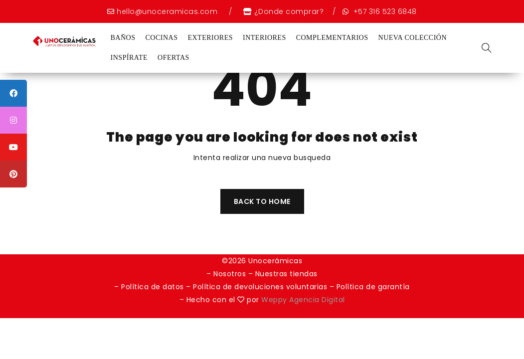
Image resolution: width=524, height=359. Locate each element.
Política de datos (152, 287)
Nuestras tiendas (286, 274)
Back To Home (262, 201)
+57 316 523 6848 (384, 11)
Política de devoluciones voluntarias (261, 287)
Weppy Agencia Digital (303, 300)
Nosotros (229, 274)
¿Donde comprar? (289, 11)
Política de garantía (373, 287)
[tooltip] (13, 93)
